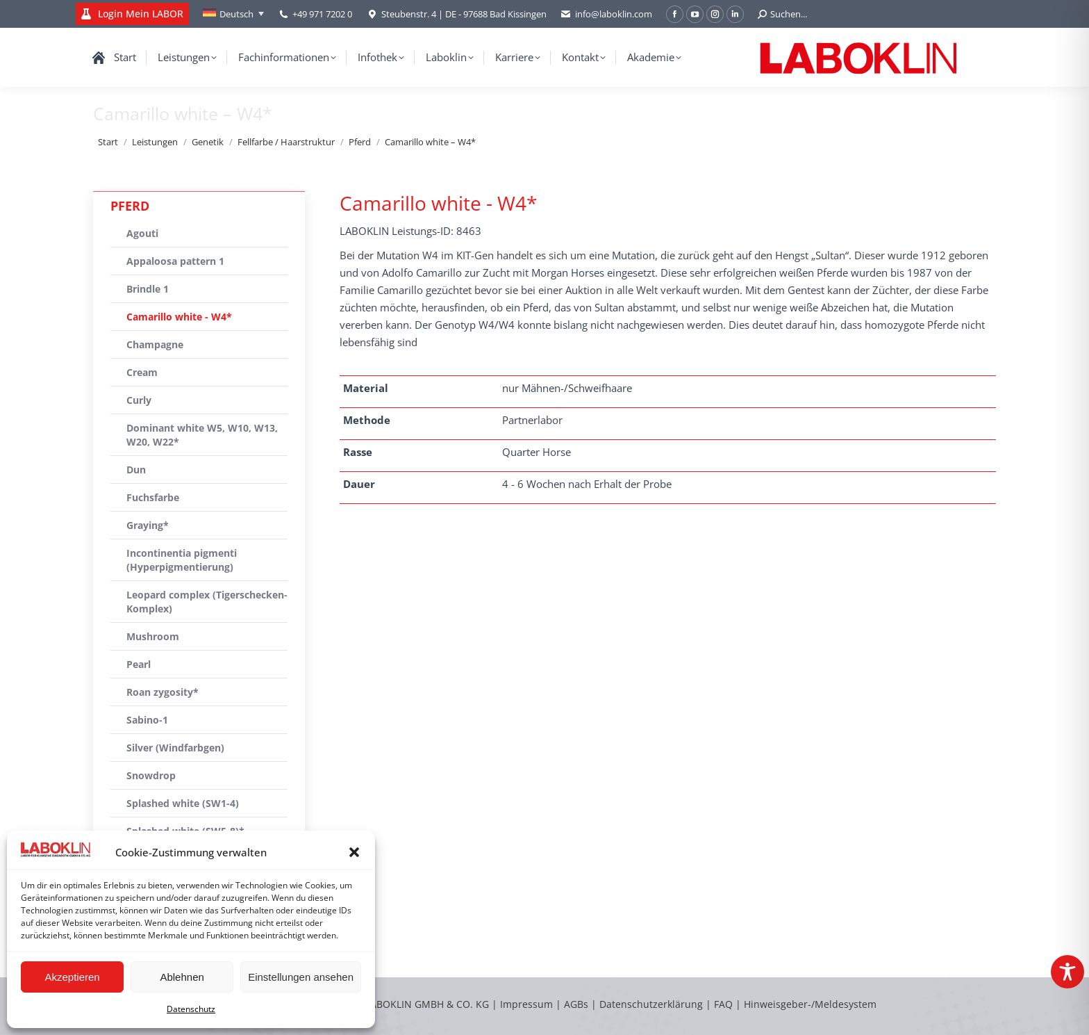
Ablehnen (181, 977)
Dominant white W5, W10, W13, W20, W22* (202, 434)
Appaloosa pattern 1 (175, 261)
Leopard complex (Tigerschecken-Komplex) (207, 601)
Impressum (526, 1004)
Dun (136, 469)
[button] (354, 852)
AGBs (577, 1004)
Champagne (154, 344)
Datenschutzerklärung (651, 1004)
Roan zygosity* (162, 692)
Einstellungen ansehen (301, 977)
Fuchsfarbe (152, 497)
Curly (138, 400)
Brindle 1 (147, 288)
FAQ (723, 1004)
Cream (142, 372)
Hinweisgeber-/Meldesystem (810, 1004)
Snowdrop (151, 775)
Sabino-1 (147, 719)
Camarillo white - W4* (179, 316)
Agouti (142, 233)
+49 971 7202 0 (322, 14)
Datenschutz (191, 1009)
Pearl (138, 664)
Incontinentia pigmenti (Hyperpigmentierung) (181, 559)
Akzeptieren (71, 977)
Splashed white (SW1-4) (182, 803)
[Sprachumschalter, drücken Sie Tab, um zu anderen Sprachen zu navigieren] (233, 14)
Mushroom (152, 636)
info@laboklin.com (606, 14)
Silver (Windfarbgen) (175, 747)
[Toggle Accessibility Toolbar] (1067, 972)
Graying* (147, 525)
